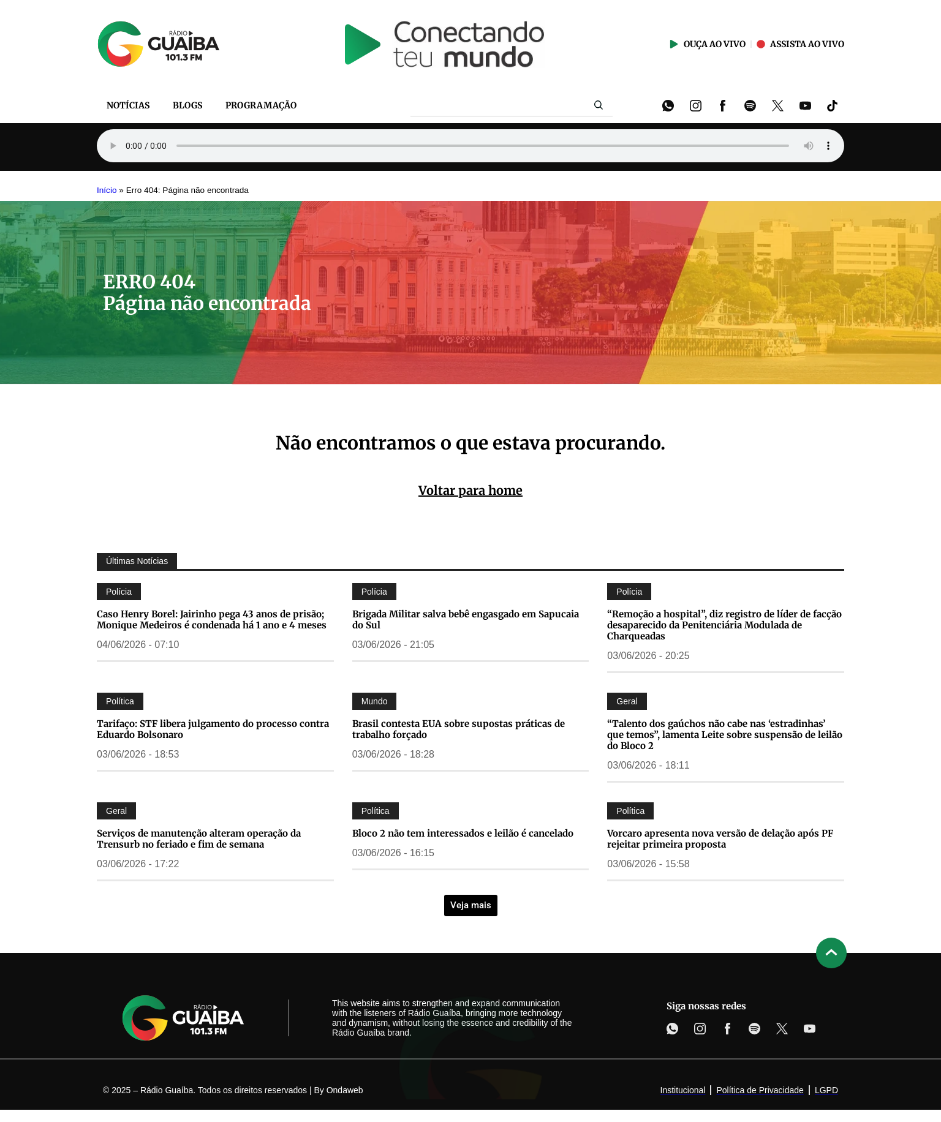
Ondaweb (345, 1090)
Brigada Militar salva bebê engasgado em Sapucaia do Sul (465, 619)
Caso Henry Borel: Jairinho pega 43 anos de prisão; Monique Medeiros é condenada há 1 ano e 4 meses (212, 619)
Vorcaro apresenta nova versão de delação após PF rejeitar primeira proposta (720, 838)
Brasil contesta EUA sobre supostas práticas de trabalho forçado (458, 729)
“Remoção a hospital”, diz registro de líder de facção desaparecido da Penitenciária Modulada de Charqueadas (724, 625)
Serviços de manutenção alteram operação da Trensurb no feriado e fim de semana (199, 838)
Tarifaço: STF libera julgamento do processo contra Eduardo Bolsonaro (213, 729)
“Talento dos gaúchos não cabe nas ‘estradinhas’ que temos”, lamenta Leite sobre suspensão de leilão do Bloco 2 (724, 734)
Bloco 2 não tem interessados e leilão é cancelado (462, 833)
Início (107, 190)
